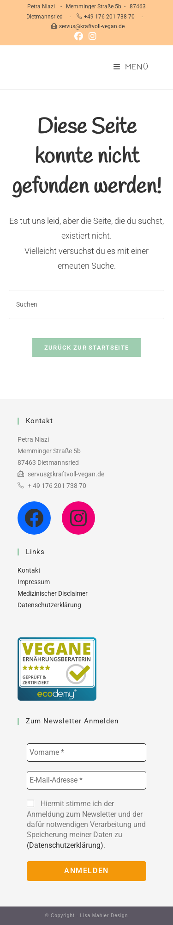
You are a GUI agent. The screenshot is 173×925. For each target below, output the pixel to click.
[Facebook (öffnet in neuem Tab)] (80, 36)
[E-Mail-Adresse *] (86, 780)
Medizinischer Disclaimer (53, 593)
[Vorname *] (86, 752)
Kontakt (29, 570)
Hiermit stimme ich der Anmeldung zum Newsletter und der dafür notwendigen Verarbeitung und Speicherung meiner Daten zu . (86, 824)
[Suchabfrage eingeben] (87, 304)
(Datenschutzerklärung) (65, 845)
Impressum (34, 582)
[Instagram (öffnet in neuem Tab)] (92, 36)
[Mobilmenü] (131, 67)
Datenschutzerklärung (49, 605)
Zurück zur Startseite (86, 347)
